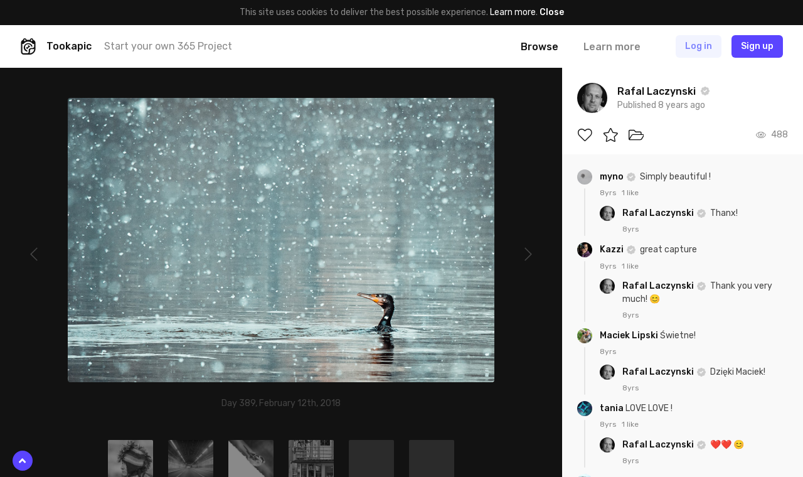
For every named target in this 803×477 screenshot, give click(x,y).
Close (552, 12)
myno (612, 176)
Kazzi (612, 249)
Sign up (757, 46)
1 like (630, 192)
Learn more (513, 12)
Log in (698, 46)
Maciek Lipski (630, 335)
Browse (539, 47)
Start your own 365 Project (168, 46)
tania (612, 408)
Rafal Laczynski (659, 213)
